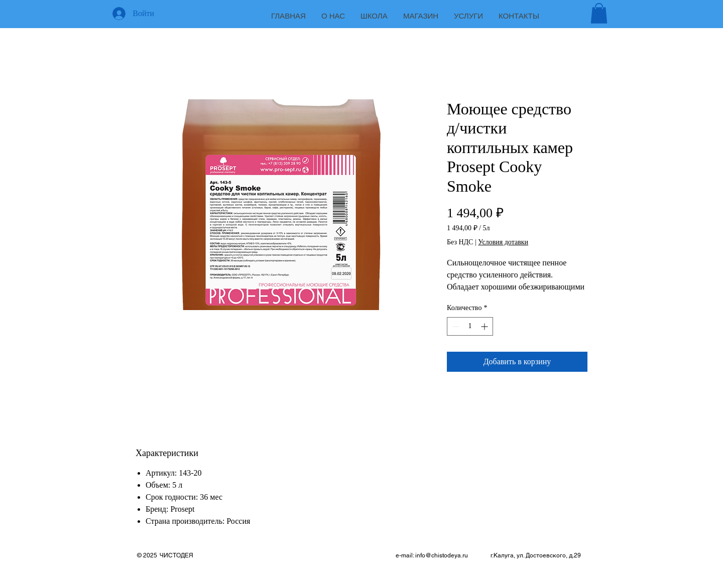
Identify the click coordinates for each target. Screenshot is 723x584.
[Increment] (485, 326)
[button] (599, 13)
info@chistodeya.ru (441, 555)
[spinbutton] (470, 326)
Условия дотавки (503, 242)
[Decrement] (454, 326)
